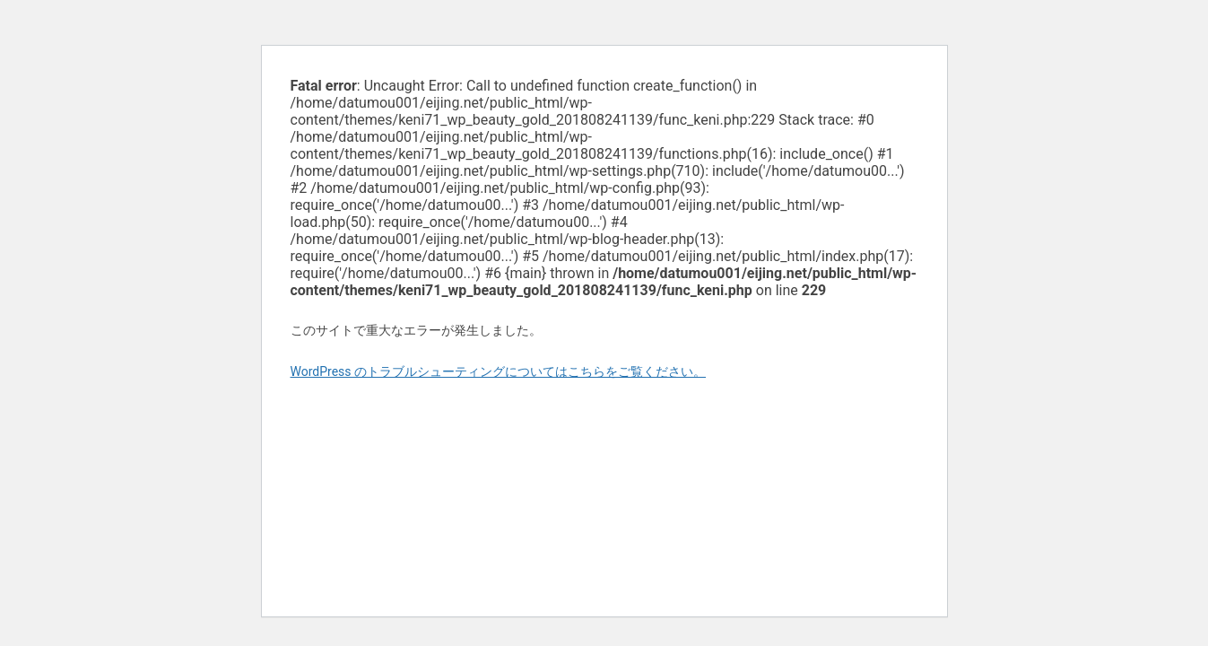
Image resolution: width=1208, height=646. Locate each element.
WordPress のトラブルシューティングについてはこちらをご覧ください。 (499, 371)
